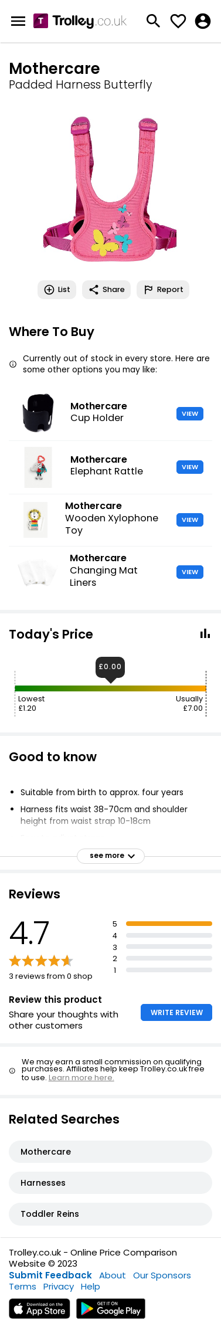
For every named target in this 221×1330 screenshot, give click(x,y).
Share (106, 290)
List (56, 290)
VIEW (190, 413)
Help (90, 1286)
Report (162, 290)
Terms (22, 1286)
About (112, 1275)
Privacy (58, 1286)
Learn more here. (81, 1077)
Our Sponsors (162, 1275)
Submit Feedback (50, 1275)
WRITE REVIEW (177, 1012)
